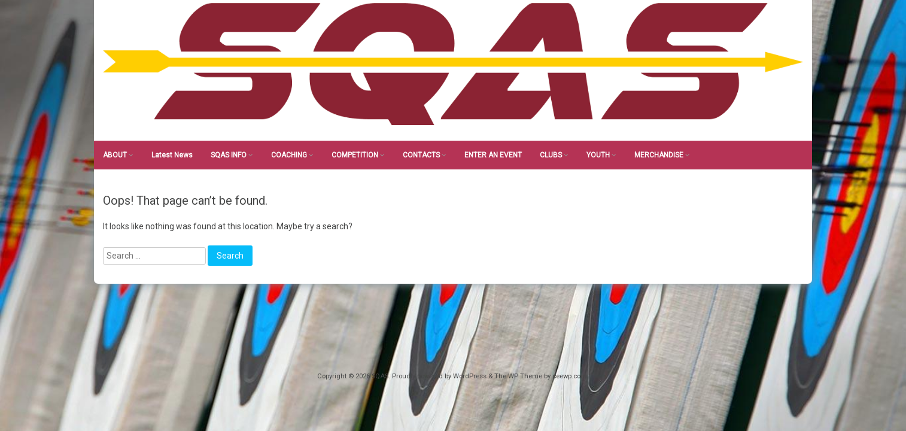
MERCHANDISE (658, 155)
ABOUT (115, 155)
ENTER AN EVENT (493, 155)
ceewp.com (569, 376)
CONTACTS (421, 155)
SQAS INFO (229, 155)
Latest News (172, 155)
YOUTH (598, 155)
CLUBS (551, 155)
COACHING (289, 155)
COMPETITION (355, 155)
